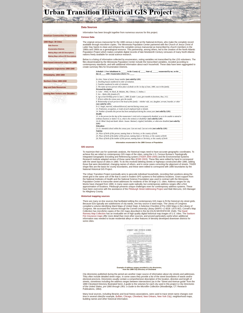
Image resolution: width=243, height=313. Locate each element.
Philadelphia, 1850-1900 (54, 75)
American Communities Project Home (60, 36)
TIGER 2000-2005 (148, 156)
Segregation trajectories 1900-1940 (58, 69)
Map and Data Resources (54, 87)
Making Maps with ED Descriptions (61, 53)
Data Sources (53, 45)
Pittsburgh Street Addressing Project (145, 189)
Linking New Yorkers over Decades (59, 93)
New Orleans (150, 296)
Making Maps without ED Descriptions (62, 56)
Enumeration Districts (56, 49)
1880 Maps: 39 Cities (52, 42)
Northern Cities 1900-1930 (55, 81)
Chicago (127, 296)
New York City (164, 296)
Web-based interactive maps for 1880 (60, 62)
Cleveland (137, 296)
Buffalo (118, 296)
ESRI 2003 (141, 159)
